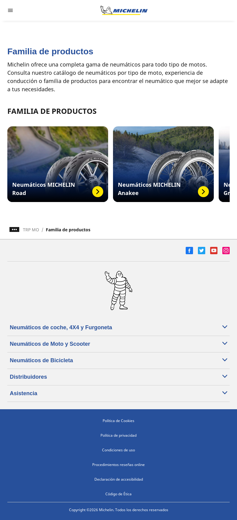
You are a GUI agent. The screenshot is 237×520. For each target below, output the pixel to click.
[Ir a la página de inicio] (124, 10)
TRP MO (31, 230)
